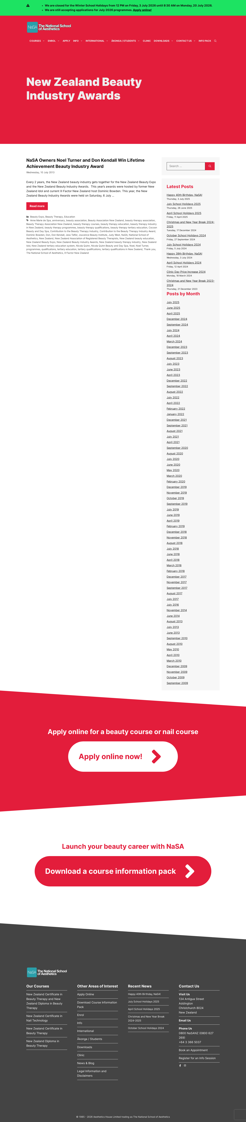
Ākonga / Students (126, 41)
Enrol (54, 41)
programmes (33, 249)
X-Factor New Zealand (76, 252)
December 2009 (177, 666)
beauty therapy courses (86, 224)
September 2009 (177, 683)
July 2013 (173, 627)
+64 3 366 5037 (190, 1042)
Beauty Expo (37, 216)
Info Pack (205, 40)
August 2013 (174, 621)
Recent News (140, 986)
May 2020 (173, 470)
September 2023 (177, 352)
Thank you (149, 249)
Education (69, 216)
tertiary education (66, 249)
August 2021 (174, 431)
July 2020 (173, 459)
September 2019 (177, 503)
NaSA (124, 234)
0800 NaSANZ (188, 1033)
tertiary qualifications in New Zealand (122, 249)
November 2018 (177, 537)
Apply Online (85, 994)
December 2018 (177, 531)
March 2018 (174, 565)
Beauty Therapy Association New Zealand (49, 224)
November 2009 (177, 672)
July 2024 (173, 330)
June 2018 (173, 554)
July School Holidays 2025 (184, 204)
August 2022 (175, 391)
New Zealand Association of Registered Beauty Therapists (86, 238)
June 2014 (173, 616)
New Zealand (46, 238)
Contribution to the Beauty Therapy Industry (74, 231)
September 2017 (177, 588)
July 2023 (173, 363)
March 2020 (174, 475)
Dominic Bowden (35, 234)
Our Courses (37, 986)
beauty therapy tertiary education (128, 227)
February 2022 (176, 408)
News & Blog (85, 1063)
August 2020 (175, 453)
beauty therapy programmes (60, 227)
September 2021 (177, 425)
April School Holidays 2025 (184, 213)
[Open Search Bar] (215, 41)
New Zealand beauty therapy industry (120, 242)
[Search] (210, 166)
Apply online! (142, 10)
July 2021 (173, 436)
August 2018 (174, 543)
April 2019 (173, 520)
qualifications (49, 249)
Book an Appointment (193, 1050)
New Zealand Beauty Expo (40, 242)
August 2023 (175, 358)
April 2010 (173, 655)
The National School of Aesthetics (44, 252)
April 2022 (173, 403)
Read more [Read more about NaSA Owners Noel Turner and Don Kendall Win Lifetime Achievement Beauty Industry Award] (37, 206)
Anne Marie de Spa (40, 220)
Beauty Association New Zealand (106, 220)
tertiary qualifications (89, 249)
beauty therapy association (140, 220)
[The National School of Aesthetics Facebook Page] (180, 1065)
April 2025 (173, 313)
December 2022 (177, 380)
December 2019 (177, 487)
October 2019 (175, 498)
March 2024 (174, 341)
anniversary (58, 220)
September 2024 (177, 324)
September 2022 (177, 386)
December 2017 (176, 576)
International (98, 41)
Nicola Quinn (83, 245)
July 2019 (173, 509)
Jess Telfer (71, 234)
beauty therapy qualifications (93, 227)
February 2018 (176, 571)
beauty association (76, 220)
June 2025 (173, 307)
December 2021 (177, 419)
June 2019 (173, 515)
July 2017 (173, 599)
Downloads (164, 41)
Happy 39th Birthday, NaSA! (184, 253)
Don (48, 234)
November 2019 (177, 492)
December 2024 (177, 319)
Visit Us (184, 994)
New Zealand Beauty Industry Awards (77, 242)
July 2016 (173, 604)
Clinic (147, 40)
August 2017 (174, 593)
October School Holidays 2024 (186, 235)
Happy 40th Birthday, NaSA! (184, 195)
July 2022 (173, 397)
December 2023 (177, 347)
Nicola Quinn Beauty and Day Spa (109, 245)
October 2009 (175, 677)
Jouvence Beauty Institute (93, 234)
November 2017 (177, 582)
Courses (38, 41)
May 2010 (173, 649)
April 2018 (173, 560)
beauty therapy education (115, 224)
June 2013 (173, 632)
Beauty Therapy (54, 216)
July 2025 (173, 302)
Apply (66, 40)
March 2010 (174, 660)
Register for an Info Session (197, 1058)
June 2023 (173, 369)
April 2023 (173, 375)
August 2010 (174, 644)
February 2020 (176, 481)
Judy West (114, 234)
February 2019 (176, 526)
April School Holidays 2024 (184, 262)
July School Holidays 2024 (184, 244)
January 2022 (175, 414)
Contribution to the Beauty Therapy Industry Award (127, 231)
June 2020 (173, 464)
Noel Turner (142, 245)
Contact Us (186, 41)
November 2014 (177, 610)
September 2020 (177, 447)
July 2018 (173, 548)
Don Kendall (58, 234)
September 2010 (177, 638)
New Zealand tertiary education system (53, 245)
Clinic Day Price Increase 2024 (186, 271)
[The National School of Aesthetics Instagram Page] (185, 1065)
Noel (132, 245)
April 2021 (173, 442)
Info (78, 41)
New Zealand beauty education (137, 238)
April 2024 (173, 335)
